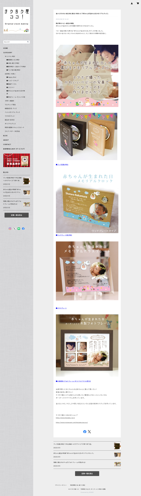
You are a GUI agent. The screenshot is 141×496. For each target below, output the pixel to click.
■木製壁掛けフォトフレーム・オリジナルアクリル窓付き (73, 381)
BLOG (5, 135)
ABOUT (6, 140)
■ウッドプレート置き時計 (64, 235)
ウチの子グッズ (9, 116)
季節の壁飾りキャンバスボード (14, 127)
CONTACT (7, 144)
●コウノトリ (10, 87)
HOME (5, 48)
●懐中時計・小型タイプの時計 (16, 66)
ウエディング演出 (10, 104)
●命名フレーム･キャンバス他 (15, 97)
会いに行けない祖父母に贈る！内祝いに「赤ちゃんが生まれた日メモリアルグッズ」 (82, 13)
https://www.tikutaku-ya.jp (65, 418)
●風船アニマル (11, 84)
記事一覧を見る (87, 474)
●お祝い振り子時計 (12, 63)
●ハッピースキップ (12, 80)
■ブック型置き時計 (62, 164)
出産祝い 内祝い (10, 74)
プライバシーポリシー (61, 485)
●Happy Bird (11, 77)
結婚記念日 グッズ (11, 108)
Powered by (87, 492)
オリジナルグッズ (10, 123)
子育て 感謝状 (9, 101)
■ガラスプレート (61, 308)
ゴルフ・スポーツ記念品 (12, 131)
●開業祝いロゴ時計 (13, 60)
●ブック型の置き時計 (13, 70)
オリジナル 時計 (10, 56)
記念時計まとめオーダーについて (14, 149)
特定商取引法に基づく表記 (77, 485)
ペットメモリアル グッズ (12, 112)
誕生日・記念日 (10, 120)
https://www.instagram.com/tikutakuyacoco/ (72, 422)
